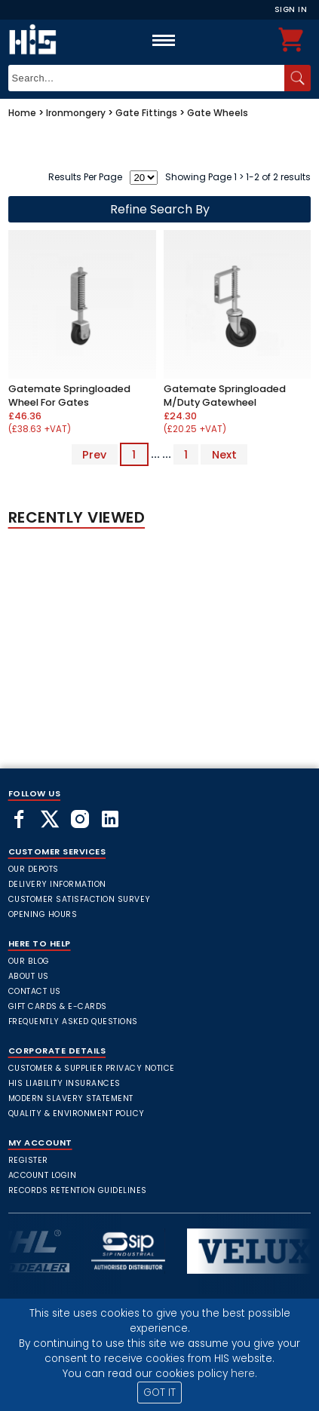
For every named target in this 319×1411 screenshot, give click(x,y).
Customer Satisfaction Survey (79, 899)
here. (244, 1374)
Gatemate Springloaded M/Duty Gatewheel (225, 395)
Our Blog (29, 961)
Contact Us (34, 991)
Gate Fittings (146, 112)
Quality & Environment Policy (76, 1113)
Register (28, 1160)
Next (224, 454)
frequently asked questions (73, 1021)
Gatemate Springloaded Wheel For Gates (69, 395)
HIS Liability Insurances (64, 1083)
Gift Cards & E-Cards (57, 1006)
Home (22, 112)
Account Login (42, 1175)
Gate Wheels (217, 112)
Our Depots (33, 869)
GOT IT (159, 1392)
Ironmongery (76, 112)
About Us (28, 976)
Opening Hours (43, 914)
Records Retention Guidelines (77, 1190)
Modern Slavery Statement (70, 1098)
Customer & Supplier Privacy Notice (91, 1068)
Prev (94, 454)
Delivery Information (57, 884)
